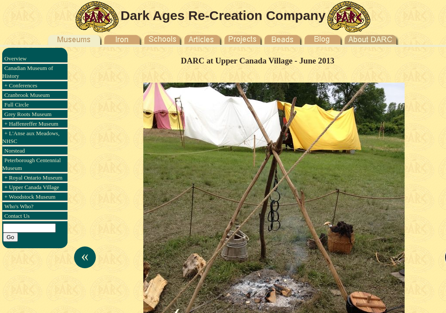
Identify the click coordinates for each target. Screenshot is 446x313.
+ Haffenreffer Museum (31, 123)
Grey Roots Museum (27, 114)
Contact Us (17, 216)
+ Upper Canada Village (31, 187)
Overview (15, 58)
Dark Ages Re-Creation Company (223, 15)
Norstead (14, 150)
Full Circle (16, 104)
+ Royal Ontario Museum (33, 177)
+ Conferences (20, 85)
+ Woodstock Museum (29, 196)
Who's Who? (19, 206)
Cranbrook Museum (27, 95)
